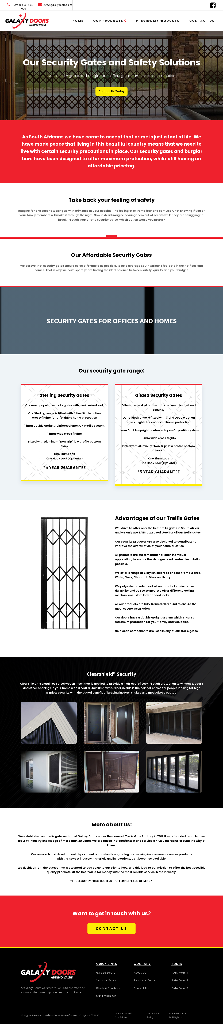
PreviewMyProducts (158, 21)
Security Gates (106, 980)
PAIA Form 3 (179, 988)
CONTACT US (111, 928)
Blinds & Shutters (108, 988)
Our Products (109, 21)
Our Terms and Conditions (123, 1015)
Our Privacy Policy (153, 1015)
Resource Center (145, 980)
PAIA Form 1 (179, 972)
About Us (140, 972)
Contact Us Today (111, 91)
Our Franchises (106, 995)
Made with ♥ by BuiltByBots (177, 1015)
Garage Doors (105, 972)
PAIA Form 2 (179, 980)
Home (77, 21)
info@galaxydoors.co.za (58, 5)
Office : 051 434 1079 (23, 6)
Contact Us (202, 21)
